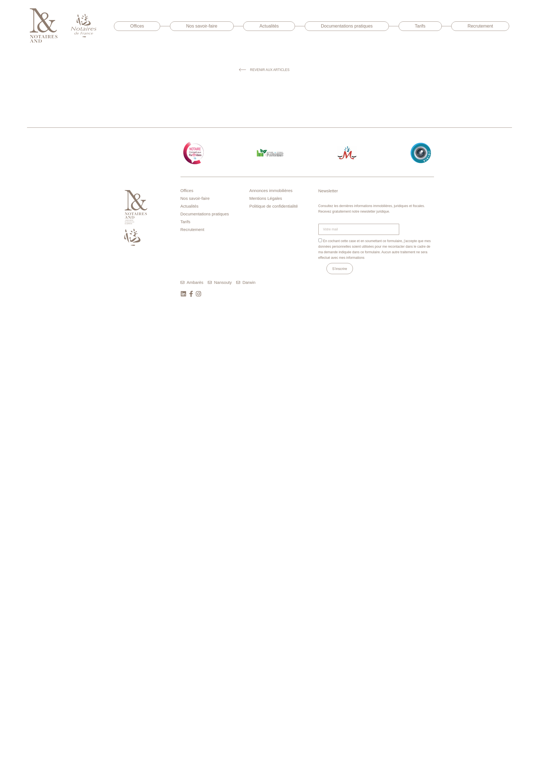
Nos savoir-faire (201, 26)
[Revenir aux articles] (242, 69)
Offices (137, 26)
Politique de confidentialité (273, 206)
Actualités (269, 26)
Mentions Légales (265, 198)
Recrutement (480, 26)
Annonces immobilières (270, 190)
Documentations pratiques (347, 26)
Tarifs (420, 26)
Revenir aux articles (270, 70)
